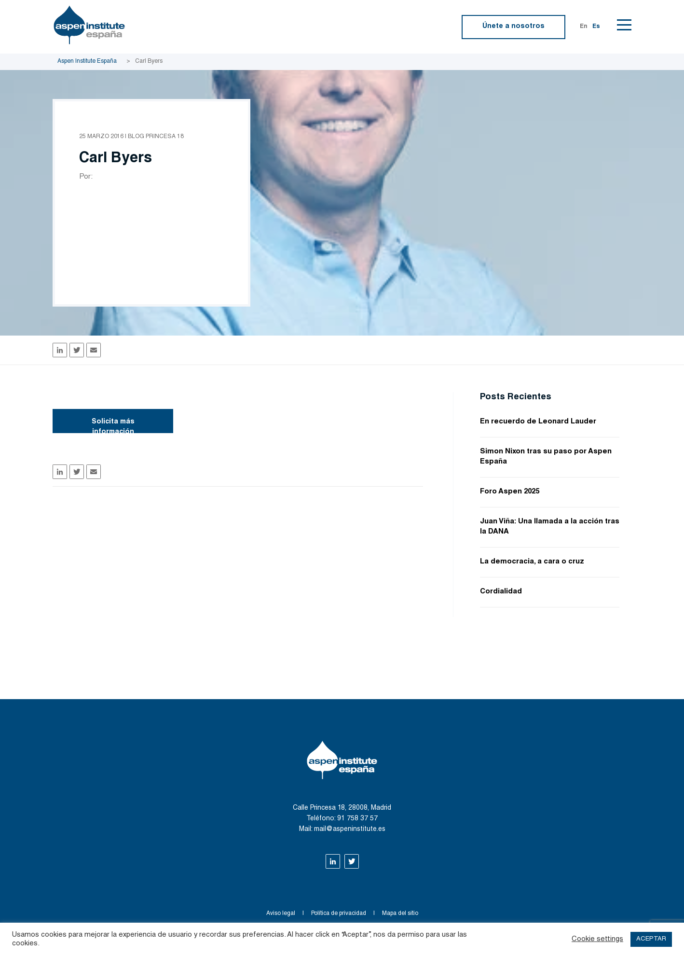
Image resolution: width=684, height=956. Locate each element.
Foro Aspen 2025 (509, 491)
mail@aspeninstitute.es (349, 829)
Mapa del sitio (400, 913)
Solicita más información (113, 426)
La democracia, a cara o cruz (532, 561)
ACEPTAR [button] (651, 939)
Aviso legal (280, 913)
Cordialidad (501, 591)
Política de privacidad (338, 913)
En (584, 26)
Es (596, 26)
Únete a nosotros (513, 26)
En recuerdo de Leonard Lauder (538, 421)
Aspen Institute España (87, 61)
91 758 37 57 (357, 818)
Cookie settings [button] (597, 939)
